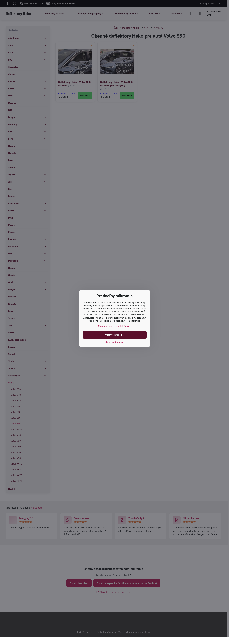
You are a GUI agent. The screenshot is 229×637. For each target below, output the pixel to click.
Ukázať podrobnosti (114, 342)
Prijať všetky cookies (114, 334)
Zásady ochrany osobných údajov (114, 326)
